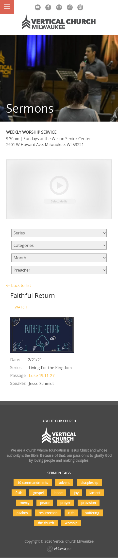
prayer (65, 502)
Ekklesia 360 (59, 549)
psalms (22, 512)
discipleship (89, 482)
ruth (71, 512)
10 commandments (32, 482)
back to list (18, 285)
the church (46, 523)
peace (45, 502)
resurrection (48, 512)
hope (58, 492)
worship (71, 523)
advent (64, 482)
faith (18, 492)
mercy (24, 502)
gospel (38, 492)
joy (76, 492)
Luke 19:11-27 (41, 375)
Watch (21, 307)
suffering (92, 512)
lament (94, 492)
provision (88, 502)
